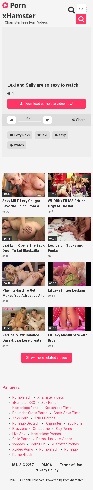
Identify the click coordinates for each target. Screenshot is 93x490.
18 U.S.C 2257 (22, 465)
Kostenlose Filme (58, 408)
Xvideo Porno (22, 449)
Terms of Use (71, 465)
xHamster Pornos (65, 444)
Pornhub (71, 449)
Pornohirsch (21, 397)
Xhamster (53, 423)
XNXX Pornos (44, 418)
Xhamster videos (50, 397)
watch (17, 145)
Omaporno (41, 429)
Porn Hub (38, 444)
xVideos (18, 444)
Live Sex (18, 434)
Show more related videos (46, 358)
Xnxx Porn (20, 418)
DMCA (46, 465)
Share (79, 120)
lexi (42, 135)
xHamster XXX (23, 403)
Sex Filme (49, 403)
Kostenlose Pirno (25, 408)
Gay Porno (64, 429)
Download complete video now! (46, 104)
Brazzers (19, 429)
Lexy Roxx (20, 135)
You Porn (74, 423)
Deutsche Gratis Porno (29, 413)
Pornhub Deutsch (25, 423)
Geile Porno (21, 439)
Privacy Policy (46, 470)
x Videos (65, 439)
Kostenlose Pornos (46, 434)
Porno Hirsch (22, 455)
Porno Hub (44, 439)
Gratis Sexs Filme (67, 413)
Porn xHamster (18, 10)
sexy (60, 135)
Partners (11, 387)
